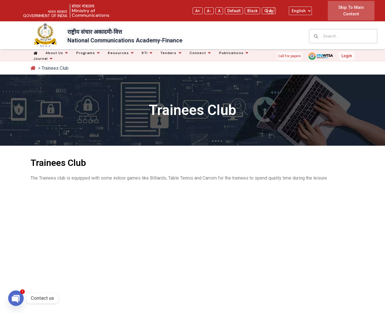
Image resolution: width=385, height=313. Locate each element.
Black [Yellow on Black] (252, 11)
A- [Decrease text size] (209, 11)
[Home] (36, 53)
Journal (44, 58)
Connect (201, 53)
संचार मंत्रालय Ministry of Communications (90, 10)
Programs (89, 53)
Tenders (171, 53)
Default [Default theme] (233, 11)
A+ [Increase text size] (197, 11)
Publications (234, 53)
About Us (58, 53)
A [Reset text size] (219, 11)
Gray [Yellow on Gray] (268, 11)
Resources (121, 53)
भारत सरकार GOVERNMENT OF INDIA (45, 13)
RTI (148, 53)
